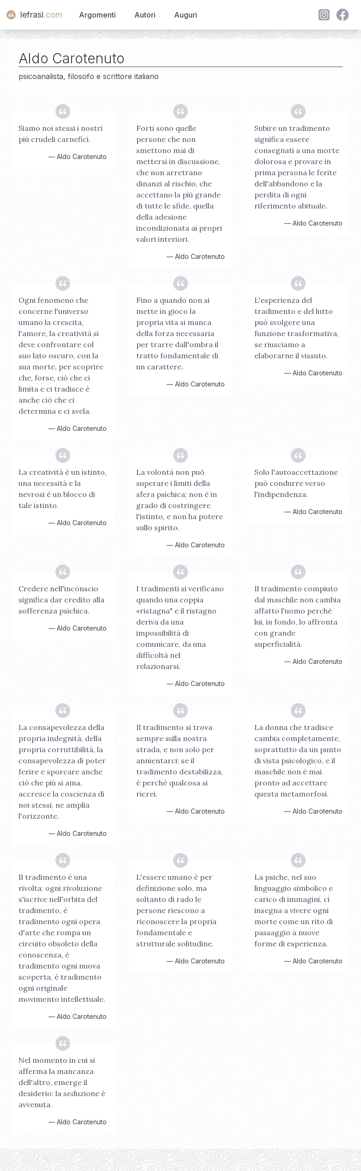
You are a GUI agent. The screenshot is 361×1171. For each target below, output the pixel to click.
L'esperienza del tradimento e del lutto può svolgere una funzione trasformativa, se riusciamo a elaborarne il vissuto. (296, 327)
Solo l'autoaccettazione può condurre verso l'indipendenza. (296, 483)
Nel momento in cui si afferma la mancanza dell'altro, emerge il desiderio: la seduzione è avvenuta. (61, 1082)
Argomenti (97, 14)
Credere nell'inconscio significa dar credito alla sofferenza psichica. (61, 599)
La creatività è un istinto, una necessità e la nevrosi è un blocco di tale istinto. (62, 488)
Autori (145, 14)
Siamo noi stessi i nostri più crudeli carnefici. (60, 133)
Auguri (185, 14)
